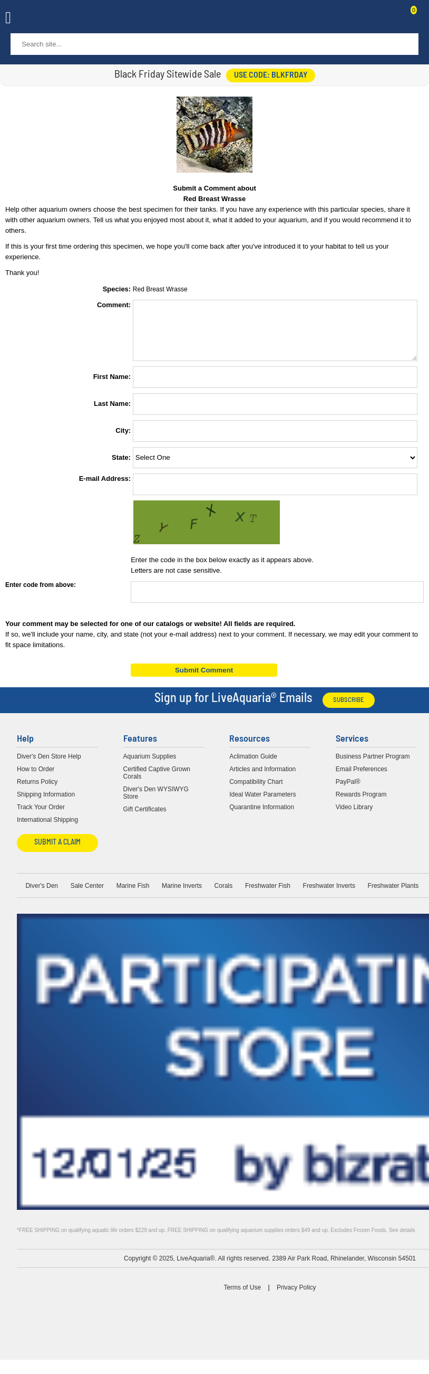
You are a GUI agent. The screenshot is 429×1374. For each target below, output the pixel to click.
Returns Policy (37, 791)
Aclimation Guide (253, 766)
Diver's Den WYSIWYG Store (156, 802)
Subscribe (348, 709)
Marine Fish (133, 895)
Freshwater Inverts (329, 895)
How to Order (35, 778)
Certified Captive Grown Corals (156, 782)
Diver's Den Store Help (49, 766)
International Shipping (47, 829)
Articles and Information (262, 778)
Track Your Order (41, 816)
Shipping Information (46, 804)
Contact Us (387, 19)
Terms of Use (242, 1297)
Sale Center (87, 895)
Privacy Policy (296, 1297)
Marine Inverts (182, 895)
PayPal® (348, 791)
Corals (223, 895)
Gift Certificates (145, 818)
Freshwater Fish (267, 895)
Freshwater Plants (393, 895)
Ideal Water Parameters (262, 804)
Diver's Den (41, 895)
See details (402, 1240)
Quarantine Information (261, 816)
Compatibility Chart (255, 791)
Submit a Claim (57, 852)
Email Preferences (361, 778)
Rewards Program (361, 804)
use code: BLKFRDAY (270, 75)
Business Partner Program (373, 766)
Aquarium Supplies (150, 766)
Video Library (354, 816)
